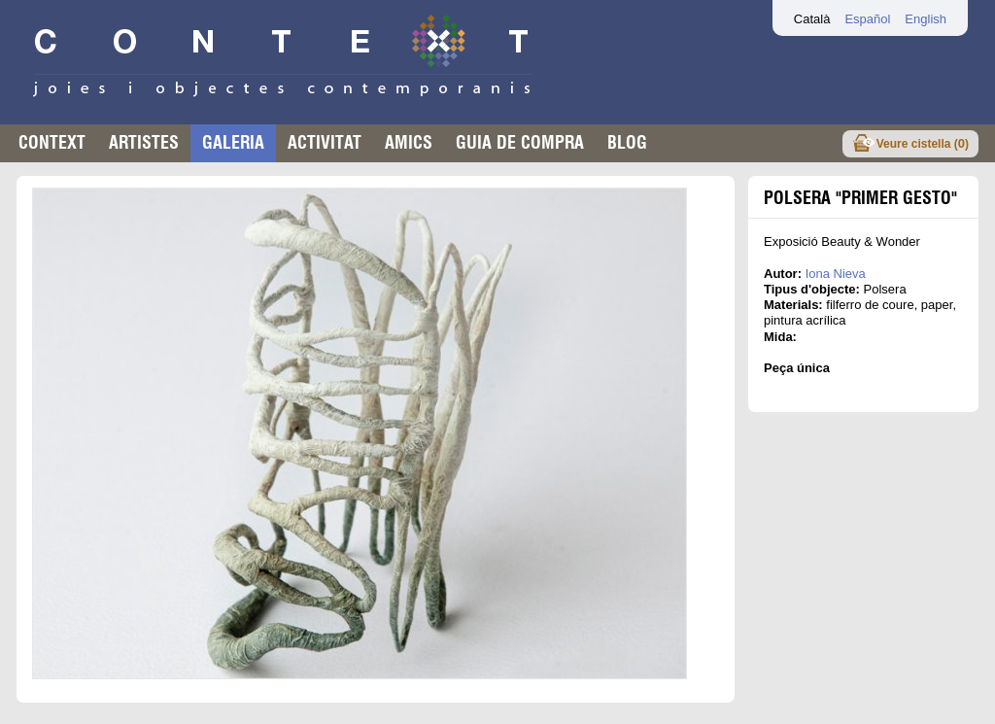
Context (52, 142)
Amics (408, 142)
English (925, 19)
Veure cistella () (922, 143)
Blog (627, 142)
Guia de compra (520, 142)
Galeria (233, 142)
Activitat (324, 142)
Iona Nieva (836, 273)
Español (867, 19)
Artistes (144, 142)
